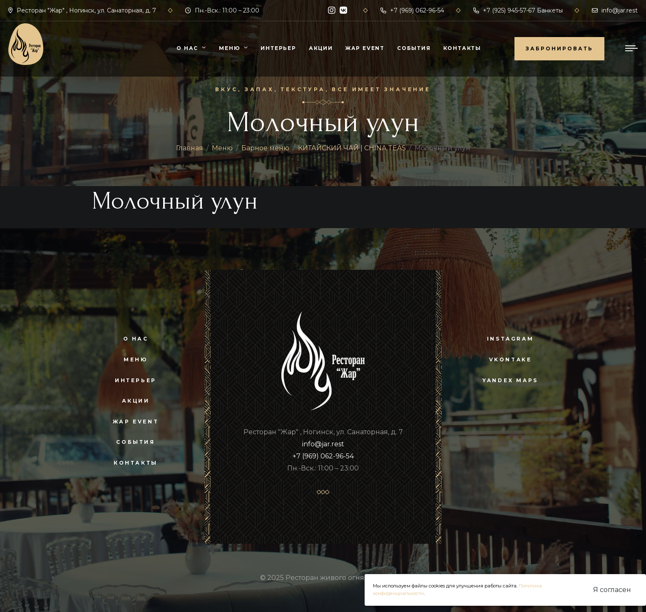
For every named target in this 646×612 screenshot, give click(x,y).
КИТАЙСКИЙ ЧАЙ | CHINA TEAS (352, 148)
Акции (321, 48)
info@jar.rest (615, 10)
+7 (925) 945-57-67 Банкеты (518, 10)
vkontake (510, 359)
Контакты (462, 48)
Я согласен (612, 590)
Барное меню (265, 148)
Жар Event (365, 48)
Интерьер (278, 48)
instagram (510, 339)
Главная (189, 148)
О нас (187, 48)
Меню (229, 48)
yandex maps (510, 380)
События (414, 48)
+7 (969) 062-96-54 (412, 10)
